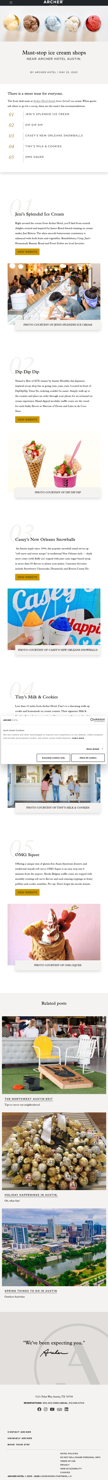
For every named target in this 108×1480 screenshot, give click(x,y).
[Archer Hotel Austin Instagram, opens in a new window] (45, 1410)
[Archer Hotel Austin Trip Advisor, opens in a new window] (59, 1410)
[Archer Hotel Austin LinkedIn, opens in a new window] (66, 1410)
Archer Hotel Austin (44, 101)
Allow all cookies (87, 758)
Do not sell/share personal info (80, 1457)
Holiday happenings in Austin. (31, 1195)
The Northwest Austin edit (29, 1099)
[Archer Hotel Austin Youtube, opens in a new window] (52, 1410)
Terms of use (68, 1461)
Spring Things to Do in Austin (31, 1291)
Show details (92, 749)
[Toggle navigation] (11, 3)
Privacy (64, 1464)
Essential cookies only (53, 758)
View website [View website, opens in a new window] (27, 252)
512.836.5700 (76, 1402)
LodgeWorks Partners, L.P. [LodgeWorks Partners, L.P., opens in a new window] (56, 1476)
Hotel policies (69, 1453)
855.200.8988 (51, 1402)
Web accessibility (71, 1468)
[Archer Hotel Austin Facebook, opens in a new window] (39, 1410)
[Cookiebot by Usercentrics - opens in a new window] (92, 720)
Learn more (78, 738)
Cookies (65, 1472)
